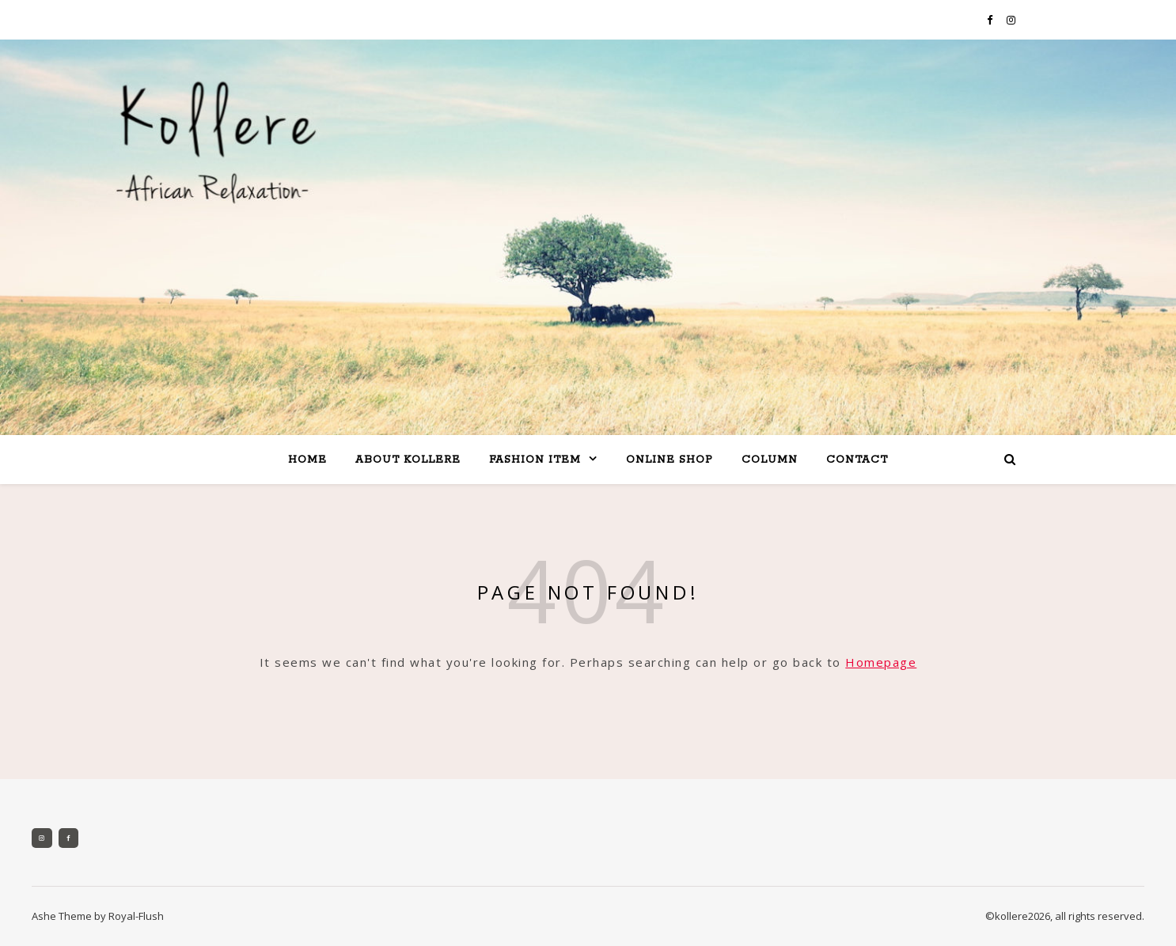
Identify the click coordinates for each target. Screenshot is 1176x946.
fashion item (535, 460)
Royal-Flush (136, 916)
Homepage (880, 662)
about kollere (408, 460)
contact (857, 460)
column (770, 460)
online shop (669, 460)
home (307, 460)
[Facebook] (69, 838)
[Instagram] (42, 838)
